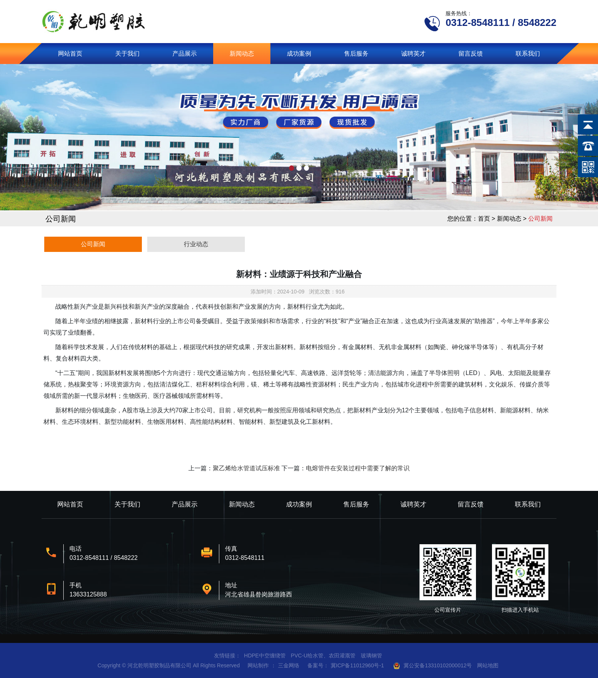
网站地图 (487, 665)
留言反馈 (470, 53)
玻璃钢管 (371, 655)
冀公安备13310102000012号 (437, 665)
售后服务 (356, 53)
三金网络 (288, 665)
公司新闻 (93, 244)
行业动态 (196, 244)
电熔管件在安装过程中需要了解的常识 (358, 468)
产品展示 (184, 53)
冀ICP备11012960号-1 (357, 665)
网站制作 (258, 665)
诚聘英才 (413, 53)
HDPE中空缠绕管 (265, 655)
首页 (484, 218)
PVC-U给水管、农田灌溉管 (323, 655)
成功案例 (299, 53)
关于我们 (127, 53)
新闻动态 (242, 53)
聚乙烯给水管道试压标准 (246, 468)
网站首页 (70, 53)
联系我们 (528, 53)
